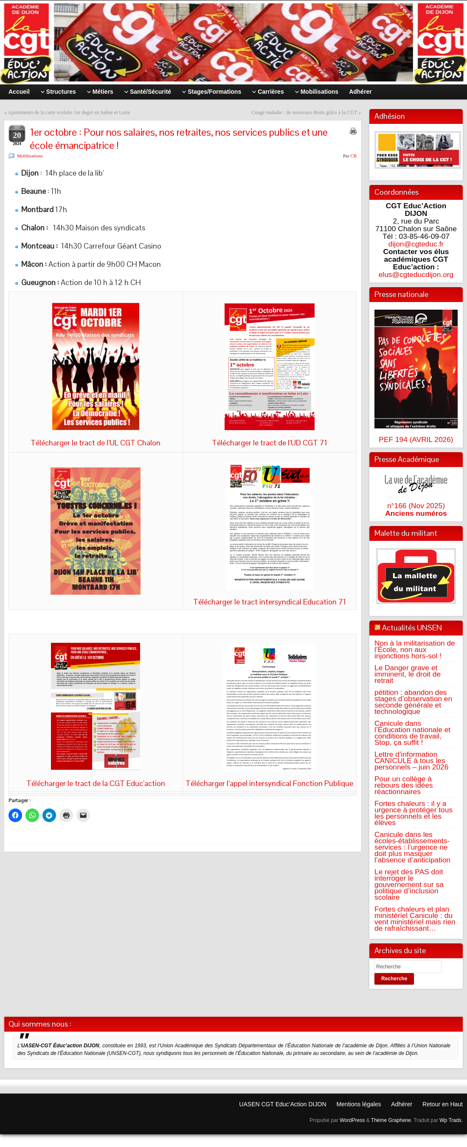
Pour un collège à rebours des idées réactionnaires (403, 785)
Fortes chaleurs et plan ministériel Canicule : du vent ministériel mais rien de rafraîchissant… (415, 918)
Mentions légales (358, 1104)
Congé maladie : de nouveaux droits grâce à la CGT (304, 112)
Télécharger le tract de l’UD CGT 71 (269, 443)
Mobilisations (30, 155)
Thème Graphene (391, 1120)
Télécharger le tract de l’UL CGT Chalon (95, 443)
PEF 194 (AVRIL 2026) (416, 439)
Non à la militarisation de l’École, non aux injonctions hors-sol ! (414, 649)
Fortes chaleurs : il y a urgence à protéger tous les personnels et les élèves (413, 813)
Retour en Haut (442, 1104)
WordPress (352, 1120)
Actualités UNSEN (412, 627)
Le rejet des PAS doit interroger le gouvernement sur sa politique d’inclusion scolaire (409, 884)
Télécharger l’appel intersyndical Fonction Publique (269, 783)
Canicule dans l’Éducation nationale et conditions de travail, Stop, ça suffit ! (412, 733)
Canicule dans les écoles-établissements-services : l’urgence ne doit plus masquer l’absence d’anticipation (412, 847)
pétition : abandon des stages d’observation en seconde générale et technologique (413, 702)
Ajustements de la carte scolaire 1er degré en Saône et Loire (69, 112)
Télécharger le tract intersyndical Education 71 (269, 602)
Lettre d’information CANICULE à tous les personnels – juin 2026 (411, 760)
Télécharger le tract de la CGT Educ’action (95, 783)
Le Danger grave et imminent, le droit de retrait (407, 674)
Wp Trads (450, 1120)
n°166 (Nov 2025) (416, 505)
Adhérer (401, 1104)
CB (353, 155)
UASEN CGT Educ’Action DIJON (282, 1104)
